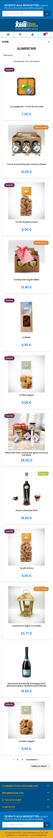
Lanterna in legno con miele (26, 625)
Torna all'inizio (40, 766)
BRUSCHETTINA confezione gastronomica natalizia (26, 453)
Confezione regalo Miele (26, 279)
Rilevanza (17, 55)
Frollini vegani (26, 395)
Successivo (33, 759)
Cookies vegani (26, 741)
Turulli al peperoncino (26, 221)
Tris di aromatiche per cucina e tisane (26, 164)
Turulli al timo (27, 568)
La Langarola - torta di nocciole (26, 106)
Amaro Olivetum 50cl (26, 510)
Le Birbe (26, 337)
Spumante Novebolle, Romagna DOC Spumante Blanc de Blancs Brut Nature (26, 684)
